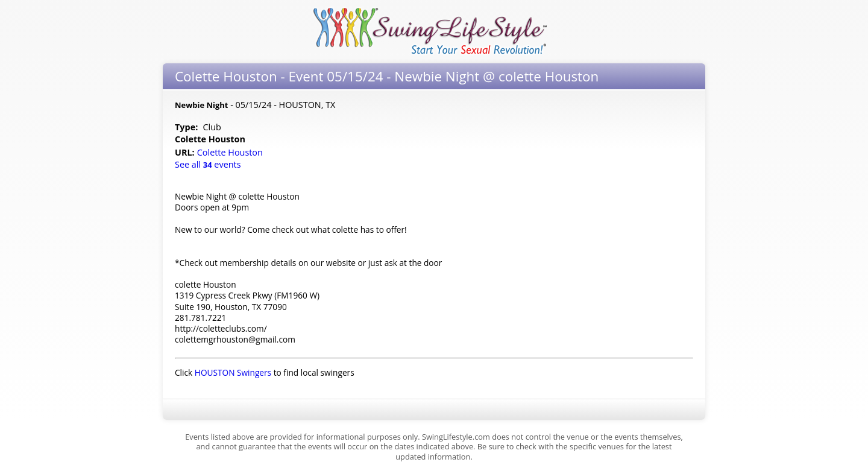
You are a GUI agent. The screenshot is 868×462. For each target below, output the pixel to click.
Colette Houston (231, 152)
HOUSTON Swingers (233, 372)
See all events (208, 164)
